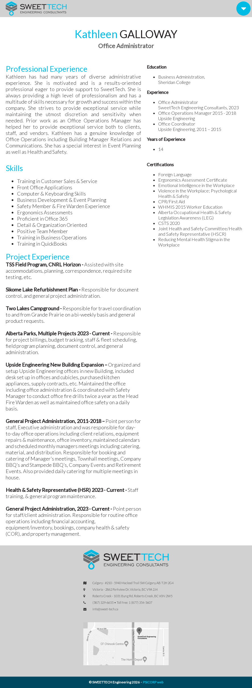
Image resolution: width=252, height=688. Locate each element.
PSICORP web (153, 682)
